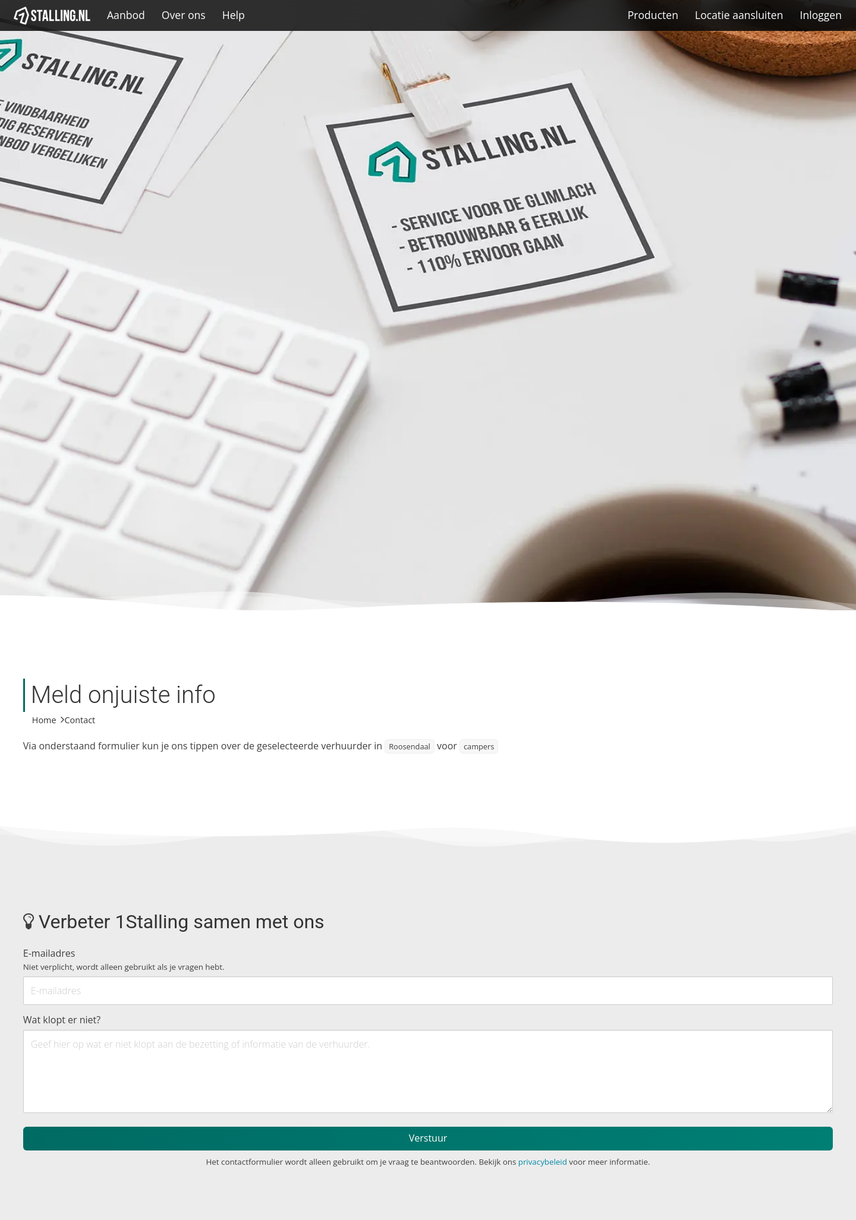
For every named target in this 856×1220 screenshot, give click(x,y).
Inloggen (821, 15)
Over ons (184, 15)
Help (233, 15)
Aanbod (126, 15)
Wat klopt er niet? (61, 1019)
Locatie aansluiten (739, 15)
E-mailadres (124, 959)
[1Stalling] (52, 15)
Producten (653, 15)
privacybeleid (542, 1161)
